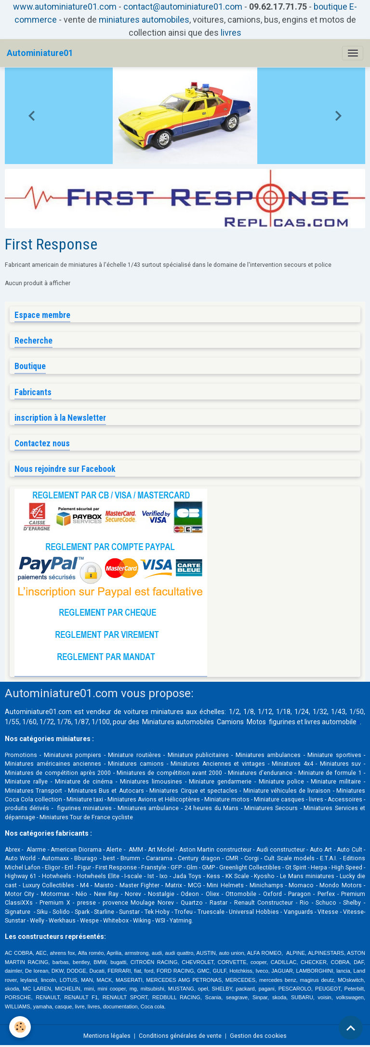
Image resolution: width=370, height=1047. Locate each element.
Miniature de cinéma (84, 781)
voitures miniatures (154, 712)
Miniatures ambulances (268, 755)
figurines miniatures (83, 808)
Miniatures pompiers (72, 755)
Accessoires (345, 799)
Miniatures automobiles (178, 722)
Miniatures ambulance (148, 808)
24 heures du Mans (211, 808)
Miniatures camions (136, 763)
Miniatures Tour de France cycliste (86, 817)
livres (231, 33)
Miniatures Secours (271, 808)
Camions (230, 722)
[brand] (40, 53)
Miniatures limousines (151, 781)
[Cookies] (20, 1027)
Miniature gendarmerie (220, 781)
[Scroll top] (351, 1028)
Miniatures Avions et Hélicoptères (153, 799)
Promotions (21, 755)
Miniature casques (279, 799)
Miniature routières (134, 755)
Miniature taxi (84, 799)
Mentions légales (107, 1036)
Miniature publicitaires (198, 755)
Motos (256, 722)
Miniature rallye (26, 781)
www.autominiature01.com (65, 6)
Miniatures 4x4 (292, 763)
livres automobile (330, 722)
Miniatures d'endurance (260, 773)
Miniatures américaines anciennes (53, 763)
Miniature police (281, 781)
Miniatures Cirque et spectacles (193, 790)
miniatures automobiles (144, 19)
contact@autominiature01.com (182, 6)
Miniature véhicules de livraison (287, 790)
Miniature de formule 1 (330, 773)
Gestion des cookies (258, 1036)
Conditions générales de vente (180, 1036)
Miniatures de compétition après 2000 (58, 773)
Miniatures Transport (33, 790)
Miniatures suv (340, 763)
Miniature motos (227, 799)
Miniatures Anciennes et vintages (218, 763)
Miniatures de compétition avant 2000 (171, 773)
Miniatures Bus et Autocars (106, 790)
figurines (282, 722)
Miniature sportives (334, 755)
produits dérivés (27, 808)
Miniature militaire (336, 781)
